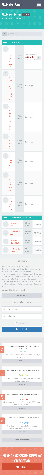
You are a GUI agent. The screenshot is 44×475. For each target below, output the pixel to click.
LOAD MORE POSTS (22, 440)
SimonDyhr (31, 57)
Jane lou (25, 399)
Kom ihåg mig (22, 323)
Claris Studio (10, 204)
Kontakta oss (22, 466)
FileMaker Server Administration (17, 218)
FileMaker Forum (12, 4)
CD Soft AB (26, 14)
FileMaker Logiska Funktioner (10, 85)
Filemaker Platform (11, 42)
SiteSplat (25, 375)
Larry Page (25, 423)
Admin (25, 352)
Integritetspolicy (20, 290)
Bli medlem (22, 295)
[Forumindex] (4, 34)
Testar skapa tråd (31, 54)
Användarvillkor (7, 290)
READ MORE (22, 360)
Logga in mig (22, 329)
